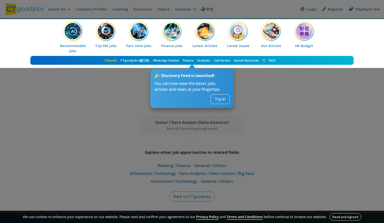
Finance (188, 60)
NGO (272, 60)
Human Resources (246, 60)
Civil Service (222, 60)
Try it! (220, 99)
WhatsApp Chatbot (166, 60)
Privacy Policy (207, 216)
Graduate (203, 60)
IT (264, 60)
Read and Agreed (345, 217)
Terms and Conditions (245, 216)
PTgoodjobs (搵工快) (135, 60)
